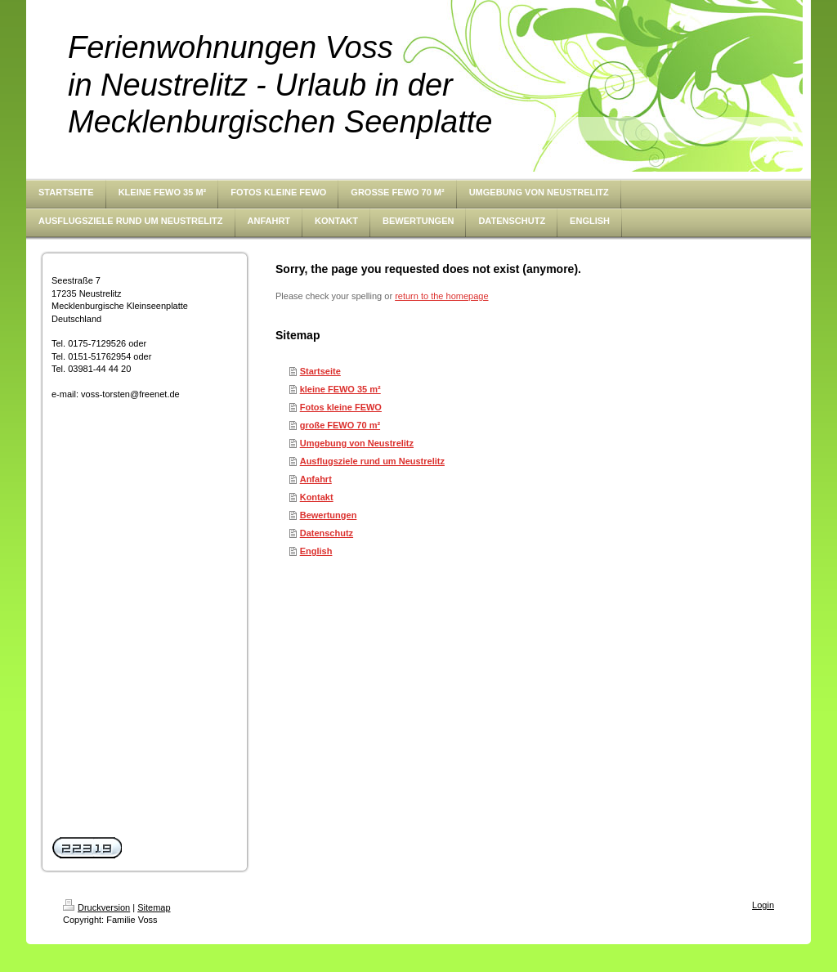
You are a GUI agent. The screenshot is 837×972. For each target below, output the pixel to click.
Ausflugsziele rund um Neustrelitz (372, 461)
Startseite (320, 371)
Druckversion (96, 907)
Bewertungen (328, 515)
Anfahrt (316, 479)
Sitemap (153, 907)
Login (763, 905)
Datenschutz (326, 533)
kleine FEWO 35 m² (340, 389)
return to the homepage (441, 296)
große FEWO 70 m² (340, 425)
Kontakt (316, 497)
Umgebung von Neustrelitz (357, 443)
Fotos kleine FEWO (341, 407)
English (316, 551)
